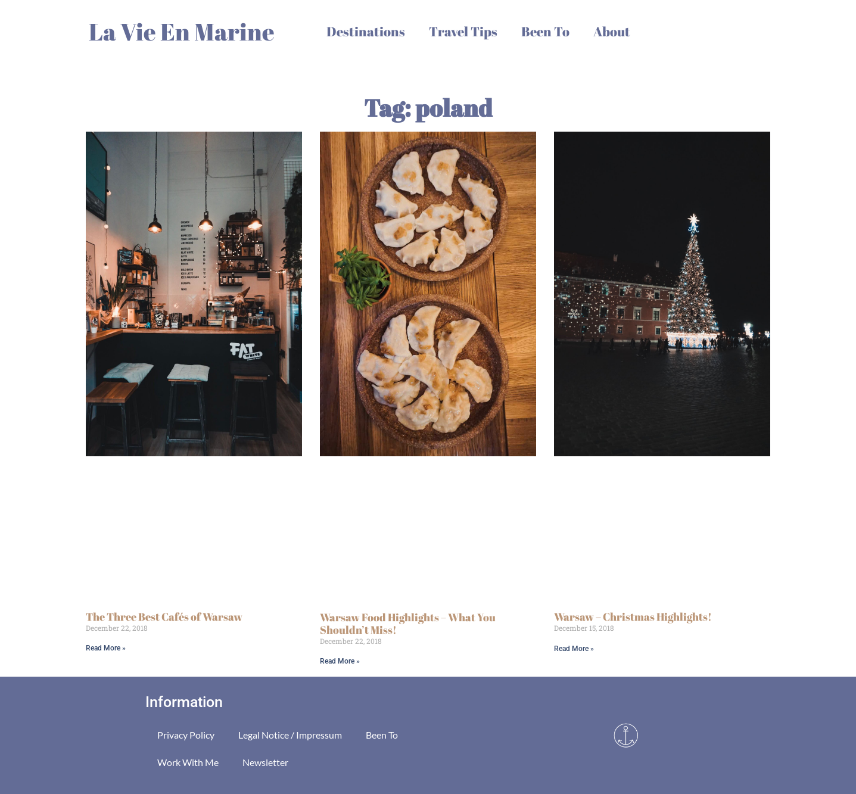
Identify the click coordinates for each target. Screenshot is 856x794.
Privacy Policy (185, 734)
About (611, 31)
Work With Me (188, 762)
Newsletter (265, 762)
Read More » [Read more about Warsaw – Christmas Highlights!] (574, 648)
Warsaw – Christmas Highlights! (633, 616)
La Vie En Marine (182, 31)
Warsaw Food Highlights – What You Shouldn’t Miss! (408, 623)
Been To (545, 31)
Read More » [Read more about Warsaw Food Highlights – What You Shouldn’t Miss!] (340, 661)
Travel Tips (463, 31)
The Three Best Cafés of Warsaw (164, 616)
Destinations (365, 31)
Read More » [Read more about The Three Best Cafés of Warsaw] (106, 648)
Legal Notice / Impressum (290, 734)
